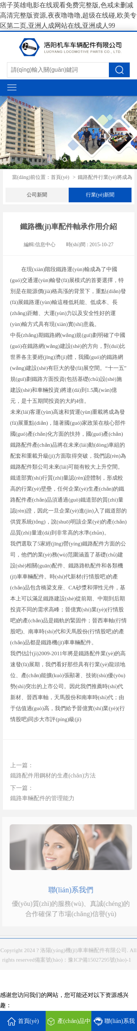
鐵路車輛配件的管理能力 (42, 798)
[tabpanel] (68, 132)
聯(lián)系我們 (75, 890)
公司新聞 (37, 195)
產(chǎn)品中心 (68, 1024)
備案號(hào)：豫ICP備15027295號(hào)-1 (83, 964)
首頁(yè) (60, 177)
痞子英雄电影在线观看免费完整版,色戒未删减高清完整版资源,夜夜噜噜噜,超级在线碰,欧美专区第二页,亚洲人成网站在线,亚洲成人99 (68, 15)
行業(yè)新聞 (100, 195)
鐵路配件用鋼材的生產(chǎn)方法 (53, 775)
